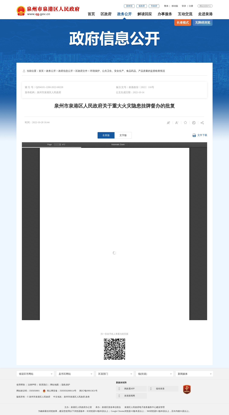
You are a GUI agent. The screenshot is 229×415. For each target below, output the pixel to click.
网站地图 (54, 385)
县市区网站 (75, 374)
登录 (184, 6)
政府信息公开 (65, 71)
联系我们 (43, 385)
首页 (91, 14)
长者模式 (183, 22)
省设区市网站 (35, 374)
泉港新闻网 (127, 396)
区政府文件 (81, 71)
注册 (191, 6)
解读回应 (144, 14)
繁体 (166, 6)
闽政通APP (127, 389)
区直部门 (115, 374)
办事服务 (165, 14)
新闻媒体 (194, 374)
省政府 (141, 6)
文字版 (123, 135)
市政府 (154, 6)
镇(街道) (155, 374)
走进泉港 (205, 14)
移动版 (175, 6)
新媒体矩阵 (121, 382)
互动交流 (185, 14)
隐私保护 (66, 385)
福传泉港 (157, 389)
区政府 (106, 14)
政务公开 (124, 14)
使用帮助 (20, 385)
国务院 (129, 6)
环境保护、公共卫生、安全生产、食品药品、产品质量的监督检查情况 (127, 71)
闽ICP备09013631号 (88, 391)
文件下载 (199, 135)
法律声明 (32, 385)
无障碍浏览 (202, 22)
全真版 (106, 135)
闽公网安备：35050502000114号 (59, 391)
